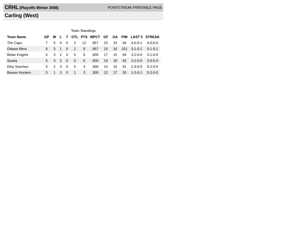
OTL (74, 37)
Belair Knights (17, 55)
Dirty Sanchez (17, 66)
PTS (84, 37)
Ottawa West (17, 49)
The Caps (14, 43)
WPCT (95, 37)
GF (105, 37)
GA (115, 37)
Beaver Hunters (19, 72)
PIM (124, 37)
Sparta (12, 60)
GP (46, 37)
